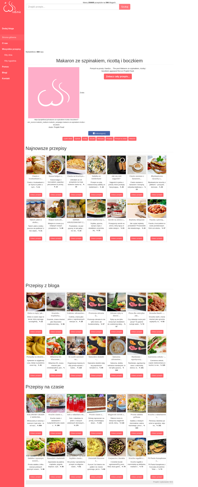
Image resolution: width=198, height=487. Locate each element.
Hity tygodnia (9, 61)
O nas (5, 43)
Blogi (4, 73)
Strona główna (9, 37)
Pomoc (5, 67)
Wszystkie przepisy (11, 49)
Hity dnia (7, 55)
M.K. (171, 482)
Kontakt (6, 78)
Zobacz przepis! (35, 195)
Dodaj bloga (8, 28)
